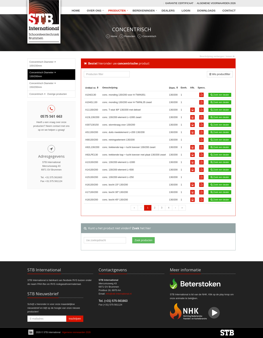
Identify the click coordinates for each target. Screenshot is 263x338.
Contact (229, 10)
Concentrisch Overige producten (48, 94)
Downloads (206, 10)
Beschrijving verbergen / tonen (217, 56)
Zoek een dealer (220, 95)
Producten (117, 10)
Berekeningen (144, 10)
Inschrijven (75, 318)
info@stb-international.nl (119, 293)
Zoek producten (143, 240)
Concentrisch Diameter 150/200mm (43, 85)
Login (186, 10)
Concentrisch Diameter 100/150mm (43, 63)
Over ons (94, 10)
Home (76, 10)
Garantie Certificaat (179, 3)
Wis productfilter (219, 74)
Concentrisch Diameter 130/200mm (43, 74)
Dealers (168, 10)
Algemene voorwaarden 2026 (216, 3)
